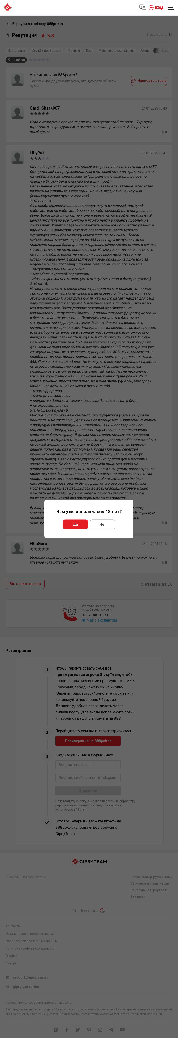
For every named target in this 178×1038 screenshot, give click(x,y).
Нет (102, 524)
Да (75, 524)
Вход (156, 7)
